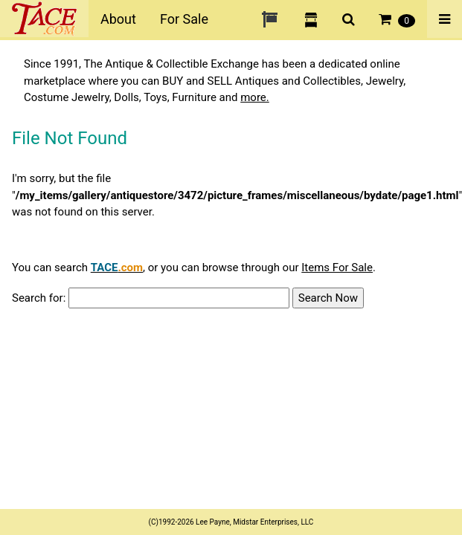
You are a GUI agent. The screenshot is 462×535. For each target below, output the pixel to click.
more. (254, 97)
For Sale (184, 19)
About (118, 19)
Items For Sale (337, 267)
